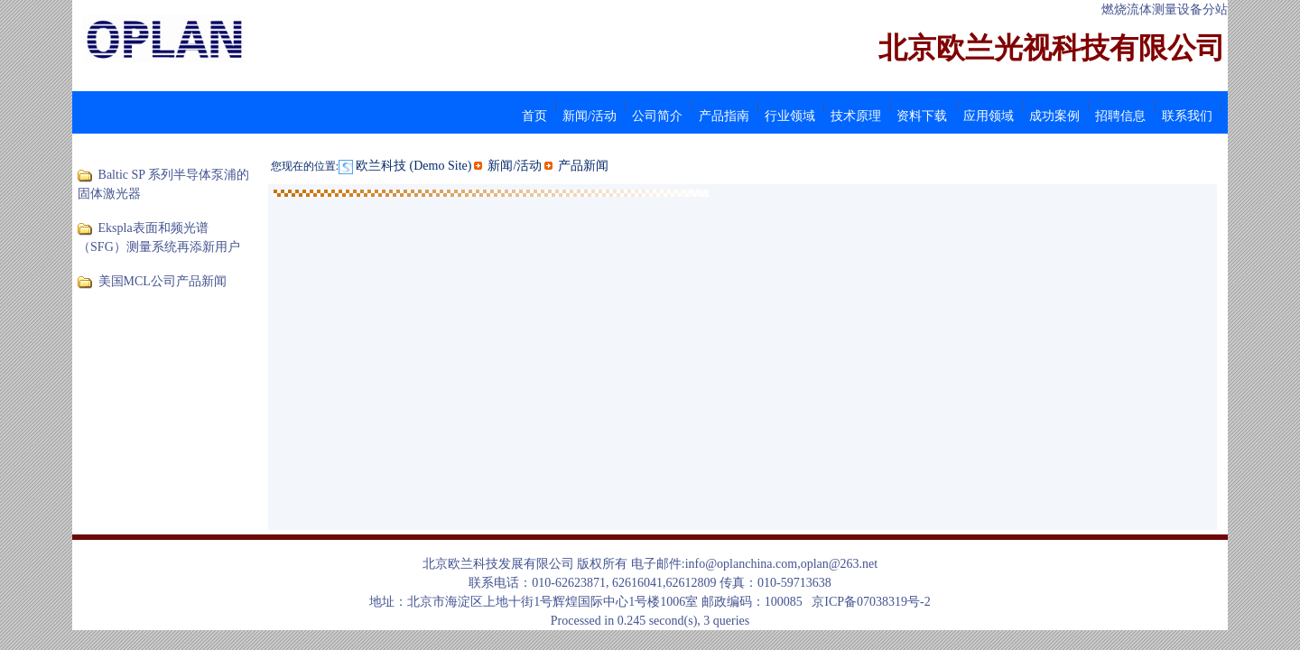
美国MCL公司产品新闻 (162, 281)
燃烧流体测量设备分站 (1164, 9)
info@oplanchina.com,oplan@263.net (781, 564)
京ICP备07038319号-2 (871, 601)
